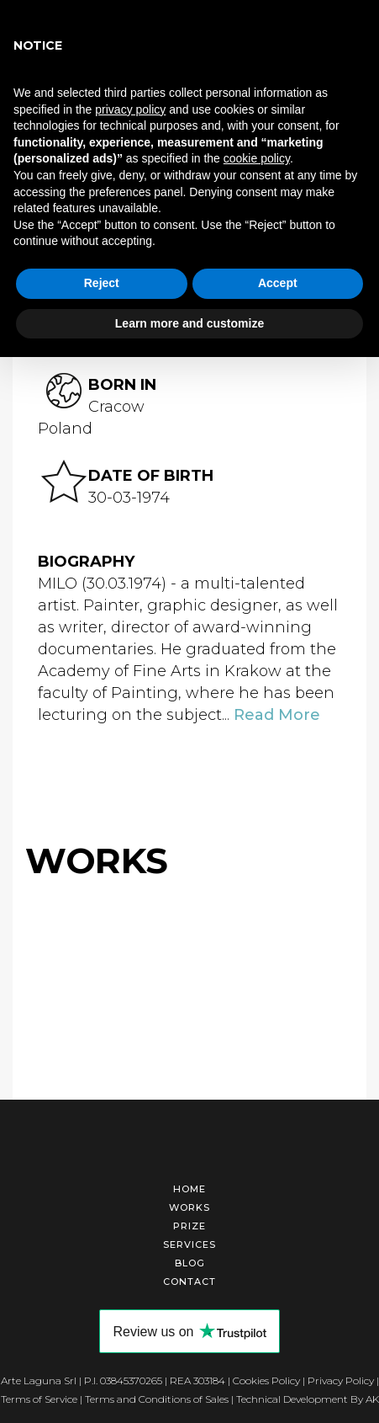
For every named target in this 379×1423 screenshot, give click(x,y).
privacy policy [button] (130, 109)
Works (189, 1205)
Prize (189, 1223)
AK (372, 1396)
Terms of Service (39, 1396)
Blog (190, 1260)
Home (189, 1186)
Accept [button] (277, 283)
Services (189, 1242)
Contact (189, 1279)
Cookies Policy (266, 1378)
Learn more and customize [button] (189, 323)
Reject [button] (101, 283)
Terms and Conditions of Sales (157, 1396)
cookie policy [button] (257, 158)
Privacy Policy (341, 1378)
